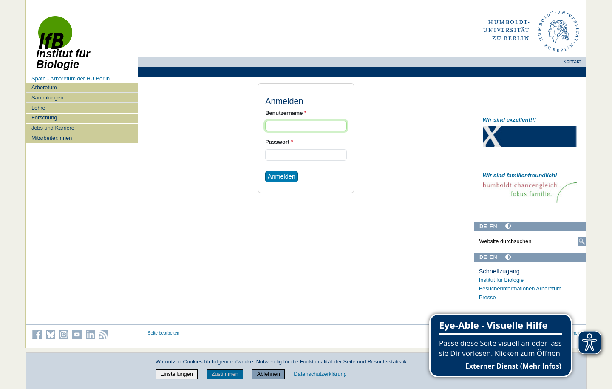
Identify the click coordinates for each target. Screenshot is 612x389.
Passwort (279, 142)
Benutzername (285, 113)
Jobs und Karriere (52, 128)
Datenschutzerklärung (320, 374)
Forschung (44, 117)
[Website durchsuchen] (530, 241)
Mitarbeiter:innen (51, 138)
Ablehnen (268, 374)
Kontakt (572, 62)
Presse (487, 297)
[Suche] (582, 241)
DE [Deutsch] (483, 226)
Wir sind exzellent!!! (509, 119)
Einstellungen (176, 374)
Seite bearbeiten (164, 333)
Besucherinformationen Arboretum (520, 288)
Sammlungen (47, 97)
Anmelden (281, 176)
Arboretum (44, 87)
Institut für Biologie (501, 280)
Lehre (38, 108)
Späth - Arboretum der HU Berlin (70, 78)
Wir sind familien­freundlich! (520, 175)
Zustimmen (225, 374)
